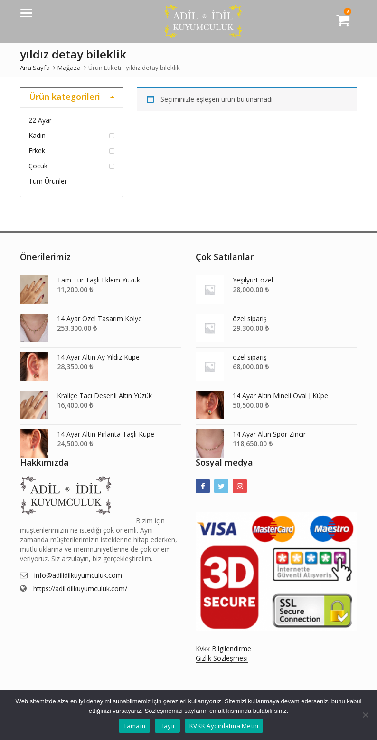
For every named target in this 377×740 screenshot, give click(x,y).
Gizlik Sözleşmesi (222, 657)
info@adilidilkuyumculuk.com (78, 575)
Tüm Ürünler (47, 180)
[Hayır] (365, 715)
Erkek (36, 150)
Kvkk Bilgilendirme (223, 648)
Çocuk (37, 165)
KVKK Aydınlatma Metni (223, 725)
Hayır (167, 725)
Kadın (37, 135)
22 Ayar (40, 120)
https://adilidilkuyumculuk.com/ (80, 588)
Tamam (134, 725)
